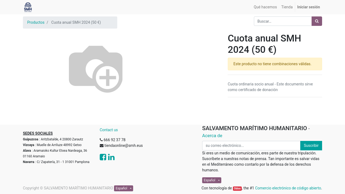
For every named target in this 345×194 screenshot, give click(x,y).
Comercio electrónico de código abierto (288, 188)
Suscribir (311, 145)
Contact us (109, 130)
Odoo (237, 188)
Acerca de (212, 135)
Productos (35, 22)
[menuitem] (265, 7)
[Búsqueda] (317, 21)
